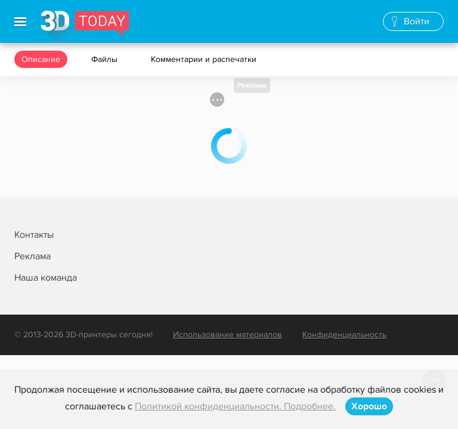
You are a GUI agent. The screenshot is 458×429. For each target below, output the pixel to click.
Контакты (34, 235)
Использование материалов (227, 334)
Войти (416, 21)
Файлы (105, 59)
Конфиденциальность (344, 334)
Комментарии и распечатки (205, 59)
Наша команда (45, 278)
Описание (40, 59)
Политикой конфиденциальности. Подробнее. (235, 406)
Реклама (252, 85)
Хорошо (369, 406)
